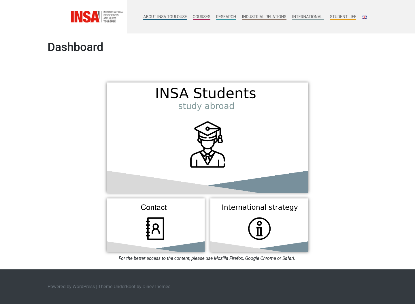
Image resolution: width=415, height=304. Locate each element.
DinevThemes (156, 286)
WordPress (84, 286)
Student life (343, 16)
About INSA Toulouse (165, 16)
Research (226, 16)
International (308, 16)
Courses (201, 16)
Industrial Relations (264, 16)
